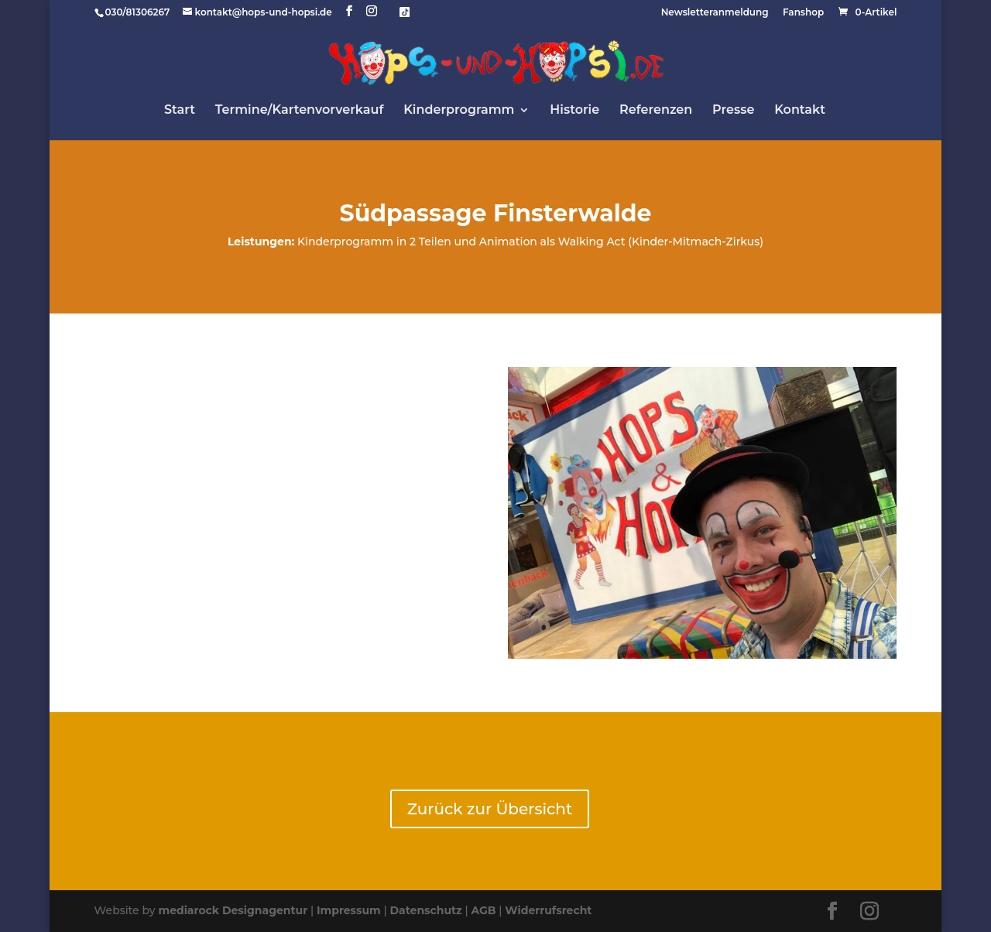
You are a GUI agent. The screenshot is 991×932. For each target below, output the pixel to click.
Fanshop (803, 13)
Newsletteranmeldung (715, 13)
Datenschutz (426, 910)
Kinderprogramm (458, 111)
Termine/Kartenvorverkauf (299, 111)
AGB (483, 910)
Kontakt (799, 111)
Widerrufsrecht (548, 910)
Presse (733, 111)
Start (179, 111)
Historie (574, 111)
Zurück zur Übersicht (489, 809)
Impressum (349, 910)
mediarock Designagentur (232, 910)
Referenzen (655, 111)
